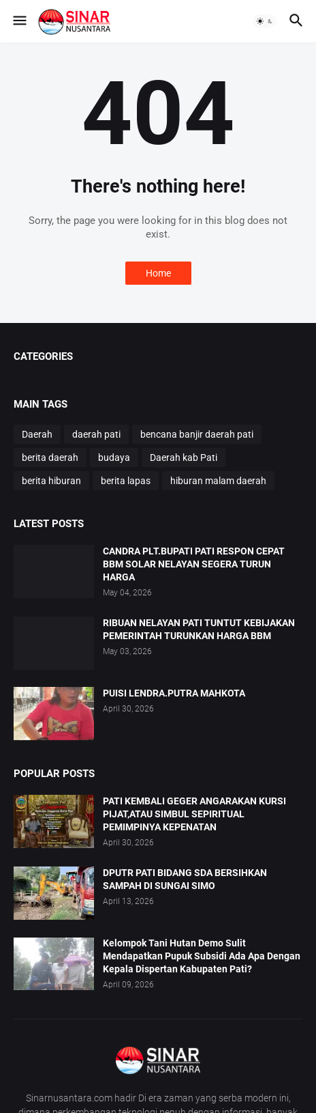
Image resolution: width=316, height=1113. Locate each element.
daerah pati (96, 434)
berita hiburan (51, 480)
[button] (18, 21)
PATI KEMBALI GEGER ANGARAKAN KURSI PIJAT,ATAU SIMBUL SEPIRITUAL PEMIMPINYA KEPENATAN (194, 813)
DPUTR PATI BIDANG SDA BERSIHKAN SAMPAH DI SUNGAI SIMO (185, 879)
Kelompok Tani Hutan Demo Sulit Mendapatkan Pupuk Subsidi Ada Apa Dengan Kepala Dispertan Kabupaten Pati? (201, 956)
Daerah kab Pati (183, 457)
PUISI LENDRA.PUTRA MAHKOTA (174, 693)
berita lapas (126, 480)
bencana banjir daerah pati (196, 434)
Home (158, 273)
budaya (114, 457)
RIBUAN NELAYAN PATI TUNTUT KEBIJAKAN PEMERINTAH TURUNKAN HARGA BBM (199, 629)
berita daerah (50, 457)
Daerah (37, 434)
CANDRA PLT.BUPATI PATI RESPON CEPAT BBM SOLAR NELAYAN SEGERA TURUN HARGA (194, 564)
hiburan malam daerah (218, 480)
